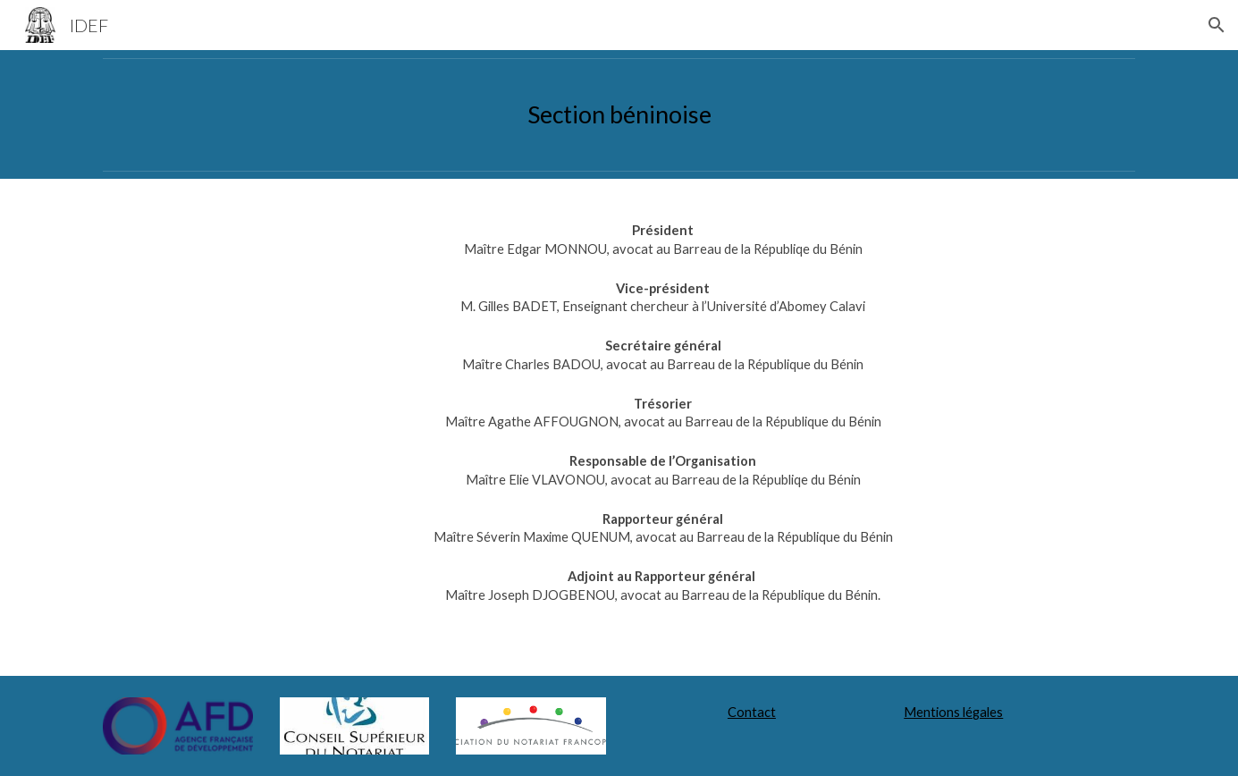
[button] (1216, 25)
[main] (618, 114)
